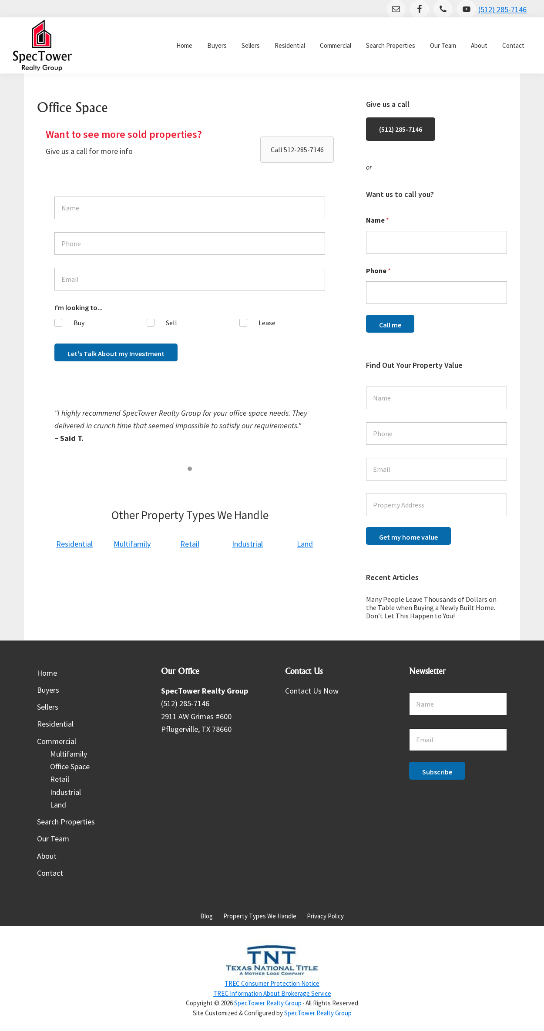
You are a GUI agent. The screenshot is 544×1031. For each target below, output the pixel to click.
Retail (59, 779)
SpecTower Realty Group (268, 1003)
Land (58, 805)
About (47, 856)
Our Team (53, 839)
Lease (267, 322)
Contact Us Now (312, 691)
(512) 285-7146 (502, 10)
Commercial (56, 741)
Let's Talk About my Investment (116, 353)
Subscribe (437, 771)
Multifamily (68, 754)
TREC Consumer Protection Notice (272, 983)
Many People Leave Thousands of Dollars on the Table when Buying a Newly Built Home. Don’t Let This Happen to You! (431, 607)
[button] (297, 150)
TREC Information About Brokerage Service (272, 993)
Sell (171, 322)
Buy (79, 322)
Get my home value (408, 537)
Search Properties (66, 822)
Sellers (47, 707)
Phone (378, 271)
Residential (55, 724)
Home (47, 673)
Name (377, 220)
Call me (390, 324)
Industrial (65, 792)
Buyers (48, 690)
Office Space (70, 766)
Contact (50, 873)
